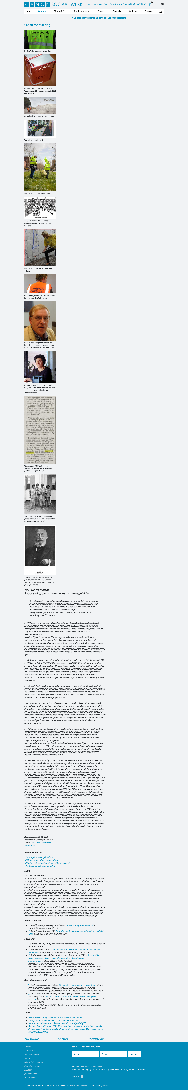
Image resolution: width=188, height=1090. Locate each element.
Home (29, 11)
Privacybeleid (30, 1077)
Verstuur (134, 1054)
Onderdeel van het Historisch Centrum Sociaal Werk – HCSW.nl (115, 4)
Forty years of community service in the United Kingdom (53, 1020)
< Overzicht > (63, 1039)
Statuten (28, 1070)
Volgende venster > (96, 1039)
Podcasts (102, 11)
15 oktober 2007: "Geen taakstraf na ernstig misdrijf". (57, 1023)
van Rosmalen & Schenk (77, 1085)
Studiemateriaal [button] (82, 11)
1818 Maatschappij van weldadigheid (41, 860)
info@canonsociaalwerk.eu (90, 1066)
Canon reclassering (37, 25)
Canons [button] (42, 11)
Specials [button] (117, 11)
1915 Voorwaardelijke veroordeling (39, 866)
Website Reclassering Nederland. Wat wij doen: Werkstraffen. (55, 1017)
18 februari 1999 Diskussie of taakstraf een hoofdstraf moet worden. (65, 1026)
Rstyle (105, 1085)
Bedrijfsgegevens (32, 1066)
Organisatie (29, 1050)
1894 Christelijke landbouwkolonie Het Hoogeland (46, 863)
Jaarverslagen (30, 1073)
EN (162, 4)
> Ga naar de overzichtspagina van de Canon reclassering (99, 18)
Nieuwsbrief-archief (33, 1062)
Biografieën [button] (60, 11)
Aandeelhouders (31, 1054)
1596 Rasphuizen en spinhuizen (38, 857)
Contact (148, 11)
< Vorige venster (31, 1039)
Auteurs (27, 1058)
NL (158, 4)
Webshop (133, 11)
